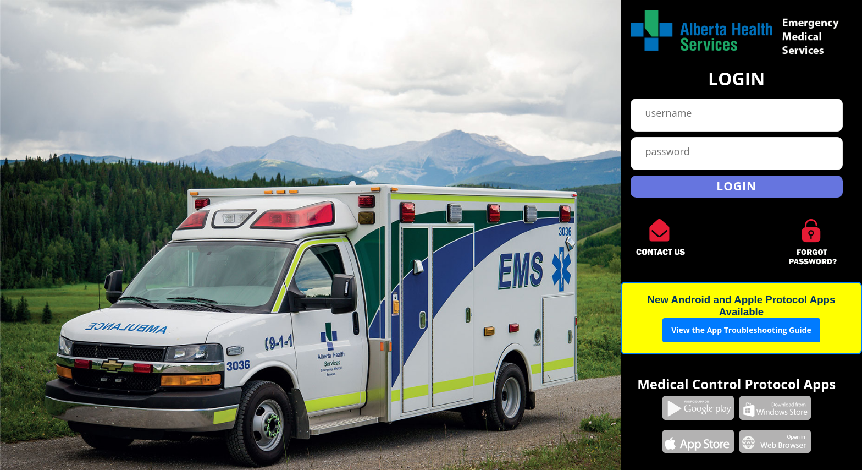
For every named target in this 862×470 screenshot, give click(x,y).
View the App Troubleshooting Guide (741, 330)
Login (736, 186)
